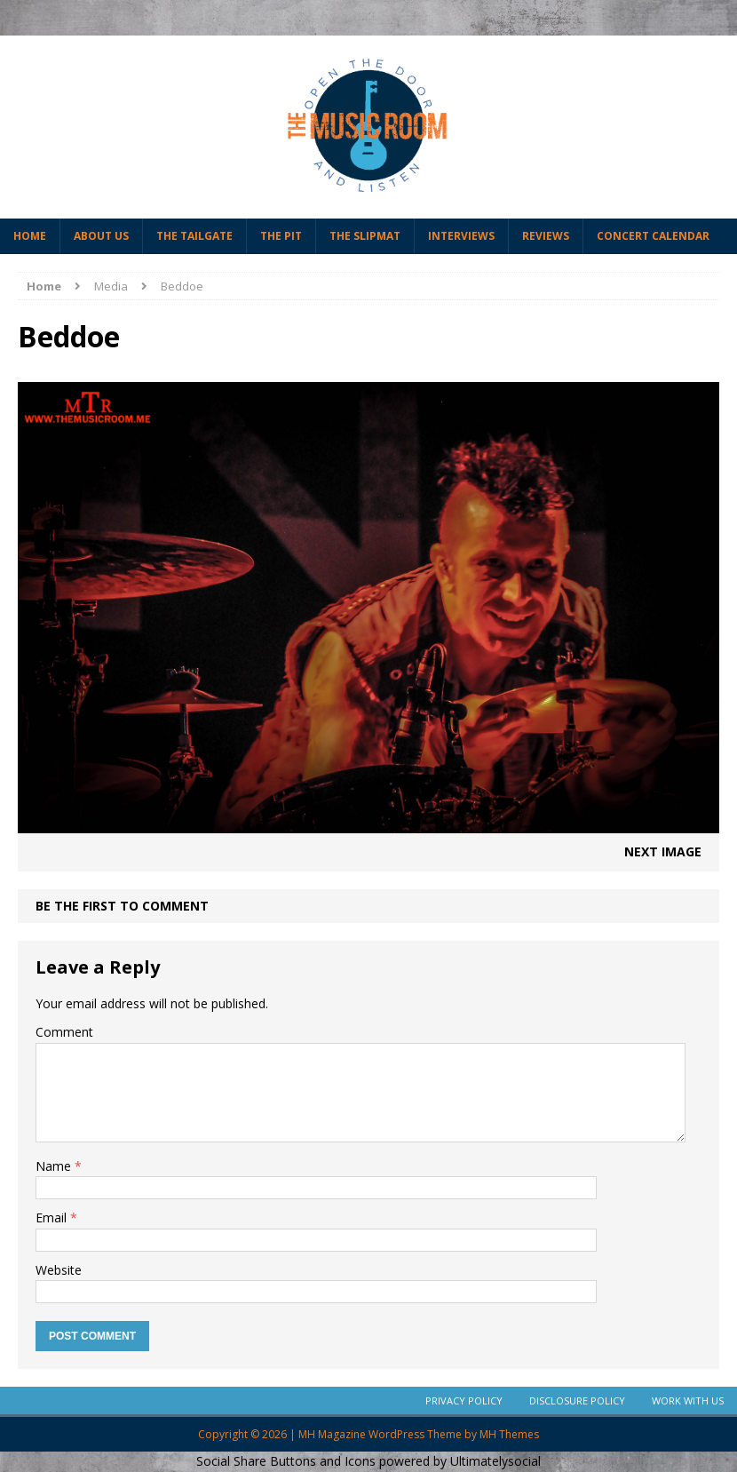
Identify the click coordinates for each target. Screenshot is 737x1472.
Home (29, 235)
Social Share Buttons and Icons (286, 1460)
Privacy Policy (464, 1400)
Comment (64, 1031)
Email (53, 1217)
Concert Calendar (653, 235)
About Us (101, 235)
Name (55, 1166)
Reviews (545, 235)
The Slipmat (364, 235)
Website (59, 1269)
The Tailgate (194, 235)
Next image (662, 851)
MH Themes (509, 1434)
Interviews (461, 235)
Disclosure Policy (577, 1400)
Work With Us (688, 1400)
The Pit (281, 235)
